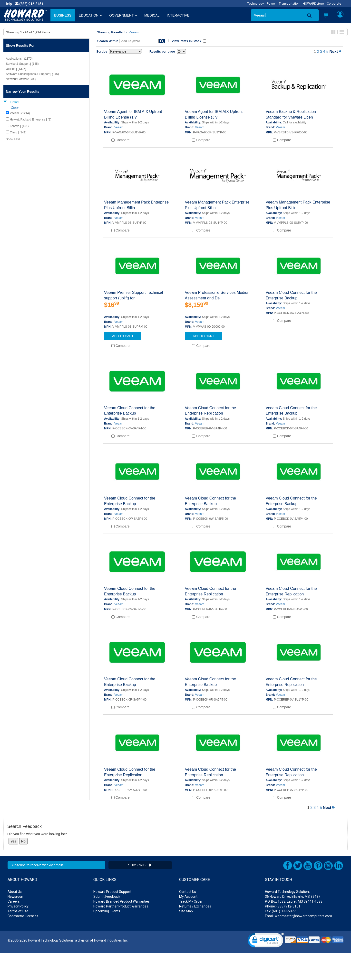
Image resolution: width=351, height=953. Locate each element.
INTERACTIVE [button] (178, 15)
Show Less (13, 139)
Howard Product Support (112, 892)
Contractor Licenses (23, 916)
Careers (14, 901)
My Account (188, 896)
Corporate (334, 3)
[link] (265, 941)
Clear (15, 108)
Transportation (289, 3)
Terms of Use (18, 911)
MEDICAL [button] (151, 15)
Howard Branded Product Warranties (121, 901)
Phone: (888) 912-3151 (282, 906)
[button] (326, 15)
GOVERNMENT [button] (123, 15)
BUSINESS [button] (62, 15)
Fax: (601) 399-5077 (280, 911)
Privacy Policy (18, 906)
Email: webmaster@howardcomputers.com (298, 916)
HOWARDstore (313, 3)
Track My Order (191, 901)
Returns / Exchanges (195, 906)
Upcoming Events (106, 911)
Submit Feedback (106, 896)
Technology (255, 3)
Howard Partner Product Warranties (120, 906)
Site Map (186, 911)
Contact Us (187, 892)
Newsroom (16, 896)
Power (271, 3)
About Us (15, 892)
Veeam (133, 32)
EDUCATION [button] (90, 15)
